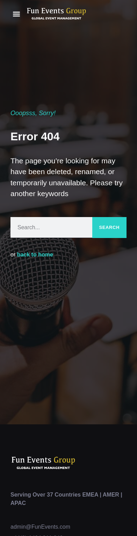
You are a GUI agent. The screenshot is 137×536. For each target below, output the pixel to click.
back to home (35, 255)
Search (109, 227)
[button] (16, 14)
